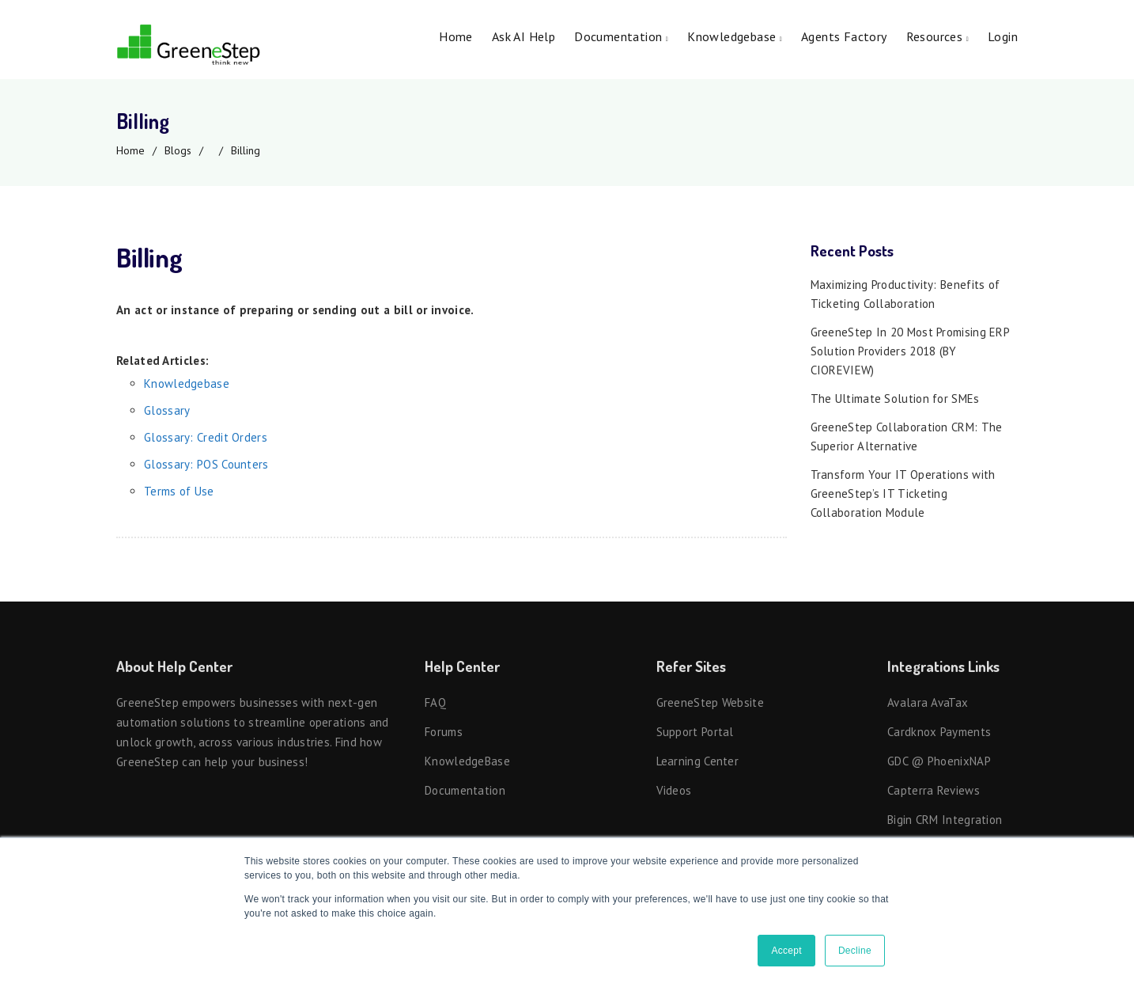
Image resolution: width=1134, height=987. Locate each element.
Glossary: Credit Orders (205, 437)
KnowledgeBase (467, 761)
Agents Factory (844, 36)
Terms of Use (179, 491)
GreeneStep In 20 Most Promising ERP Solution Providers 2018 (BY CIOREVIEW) (910, 351)
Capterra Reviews (933, 790)
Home (456, 36)
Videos (674, 790)
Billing (245, 150)
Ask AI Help (523, 36)
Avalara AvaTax (927, 702)
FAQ (435, 702)
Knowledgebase (734, 36)
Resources (937, 36)
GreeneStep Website (710, 702)
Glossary (167, 410)
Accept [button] (786, 950)
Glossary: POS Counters (206, 464)
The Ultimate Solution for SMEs (895, 398)
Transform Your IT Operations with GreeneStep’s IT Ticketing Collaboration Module (903, 493)
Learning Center (697, 761)
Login (1003, 36)
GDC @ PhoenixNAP (939, 761)
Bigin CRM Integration (944, 819)
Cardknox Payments (939, 731)
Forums (444, 731)
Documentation (621, 36)
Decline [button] (854, 950)
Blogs (177, 150)
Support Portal (695, 731)
